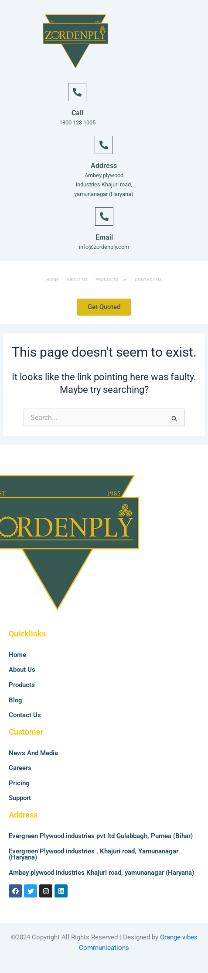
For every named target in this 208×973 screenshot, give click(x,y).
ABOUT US (77, 279)
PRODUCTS (111, 279)
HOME (52, 279)
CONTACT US (148, 279)
